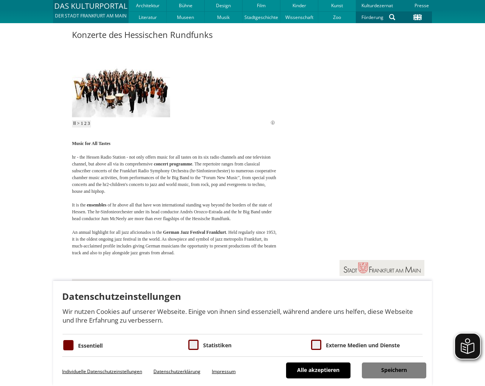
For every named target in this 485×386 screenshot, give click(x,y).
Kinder (299, 5)
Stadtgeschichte (261, 17)
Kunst (337, 5)
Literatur (148, 17)
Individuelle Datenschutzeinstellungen (102, 371)
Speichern (394, 369)
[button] (90, 11)
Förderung (372, 17)
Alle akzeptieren (318, 369)
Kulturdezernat (377, 5)
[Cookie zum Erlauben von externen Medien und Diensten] (316, 345)
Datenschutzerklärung (176, 371)
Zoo (337, 17)
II (74, 123)
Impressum (224, 371)
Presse (422, 5)
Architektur (148, 5)
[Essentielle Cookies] (68, 345)
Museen (185, 17)
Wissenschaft (299, 17)
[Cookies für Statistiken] (193, 345)
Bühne (185, 5)
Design (223, 5)
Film (261, 5)
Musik (223, 17)
